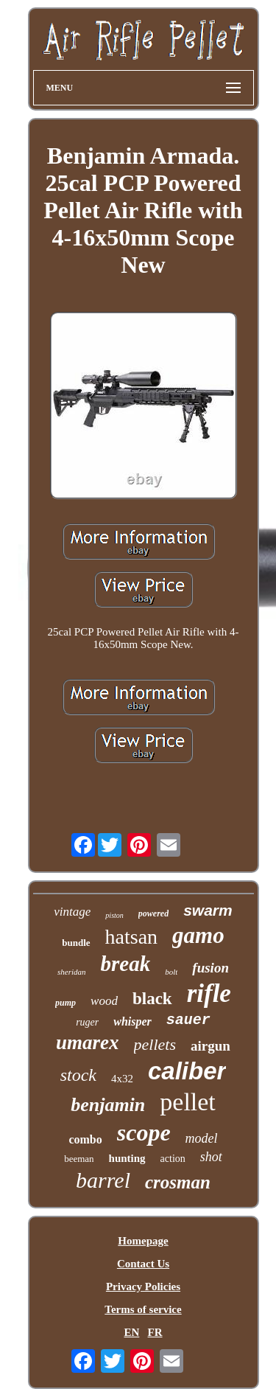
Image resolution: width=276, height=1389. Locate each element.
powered (153, 913)
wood (104, 1001)
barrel (103, 1180)
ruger (87, 1022)
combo (85, 1139)
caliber (187, 1071)
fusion (210, 967)
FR (155, 1332)
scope (144, 1132)
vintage (72, 912)
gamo (198, 935)
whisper (132, 1021)
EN (131, 1332)
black (152, 998)
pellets (155, 1044)
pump (65, 1003)
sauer (188, 1020)
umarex (87, 1042)
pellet (188, 1101)
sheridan (71, 971)
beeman (78, 1158)
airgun (210, 1046)
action (172, 1158)
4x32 (122, 1079)
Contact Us (143, 1264)
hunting (127, 1158)
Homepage (143, 1241)
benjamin (108, 1104)
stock (78, 1075)
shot (211, 1156)
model (201, 1138)
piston (114, 915)
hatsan (131, 936)
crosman (177, 1182)
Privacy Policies (143, 1286)
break (126, 963)
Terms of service (143, 1309)
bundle (76, 942)
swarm (208, 910)
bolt (171, 971)
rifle (209, 993)
